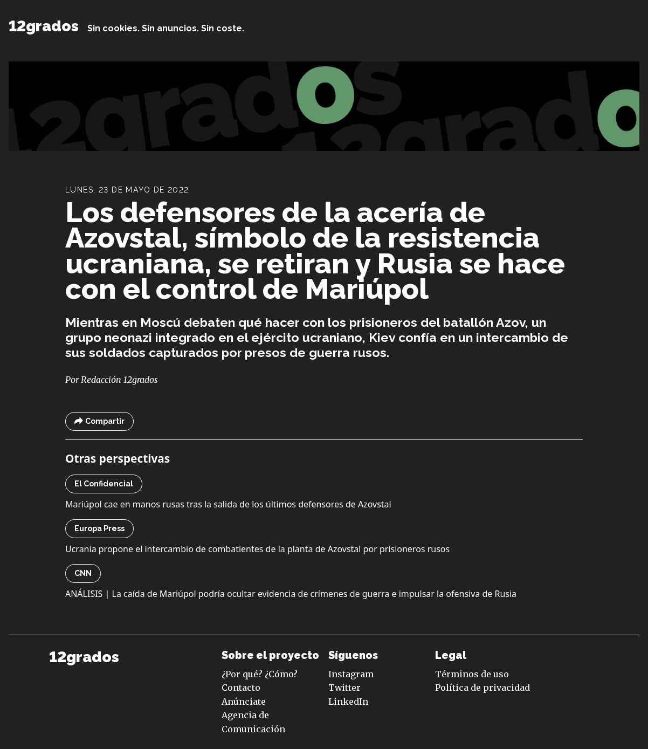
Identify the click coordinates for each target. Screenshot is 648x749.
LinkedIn (348, 701)
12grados (44, 26)
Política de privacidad (482, 687)
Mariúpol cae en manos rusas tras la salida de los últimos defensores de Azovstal (228, 504)
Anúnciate (244, 701)
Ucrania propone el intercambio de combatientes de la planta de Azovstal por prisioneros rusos (257, 549)
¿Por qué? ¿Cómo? (260, 674)
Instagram (351, 674)
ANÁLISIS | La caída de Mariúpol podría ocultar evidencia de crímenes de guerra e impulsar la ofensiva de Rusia (290, 594)
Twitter (344, 687)
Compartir (99, 421)
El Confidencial (103, 483)
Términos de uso (472, 674)
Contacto (241, 687)
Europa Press (99, 528)
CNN (83, 573)
